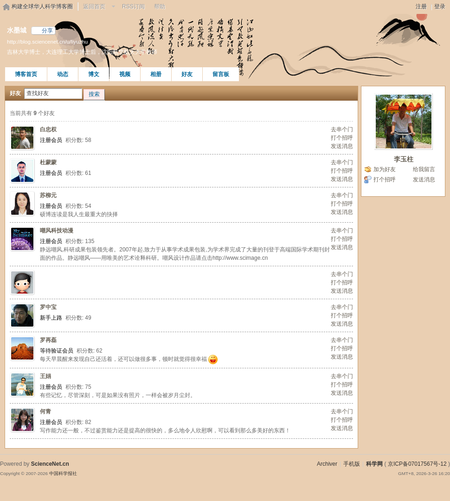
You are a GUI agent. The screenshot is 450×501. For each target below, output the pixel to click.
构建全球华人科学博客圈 (42, 6)
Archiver (327, 464)
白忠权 (48, 129)
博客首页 (26, 74)
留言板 (220, 74)
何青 (45, 411)
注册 (421, 6)
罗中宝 (48, 307)
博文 (93, 74)
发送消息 (342, 146)
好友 (187, 74)
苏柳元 (48, 195)
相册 (155, 74)
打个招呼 (342, 138)
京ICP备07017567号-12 (417, 464)
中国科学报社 (63, 473)
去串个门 (342, 129)
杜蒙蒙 (48, 162)
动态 (62, 74)
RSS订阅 (133, 6)
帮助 (159, 6)
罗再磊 (48, 340)
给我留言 (424, 169)
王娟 (45, 376)
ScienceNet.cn (50, 464)
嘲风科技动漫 (56, 230)
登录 (439, 6)
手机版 (351, 464)
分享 (47, 30)
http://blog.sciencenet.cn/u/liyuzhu (47, 42)
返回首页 (94, 6)
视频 (124, 74)
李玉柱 (403, 159)
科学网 (374, 464)
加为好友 (384, 169)
